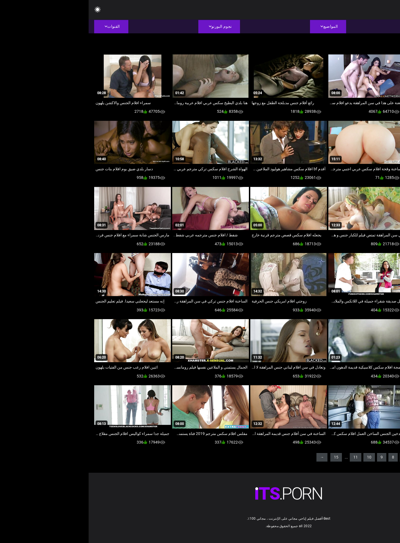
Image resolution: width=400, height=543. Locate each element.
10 (280, 457)
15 (247, 457)
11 (267, 457)
